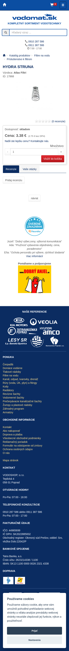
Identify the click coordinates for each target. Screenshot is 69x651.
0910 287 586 (36, 41)
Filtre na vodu (10, 375)
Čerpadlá (8, 364)
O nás (6, 452)
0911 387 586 (36, 45)
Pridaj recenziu (13, 180)
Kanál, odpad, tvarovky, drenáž (20, 379)
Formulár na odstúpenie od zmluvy (22, 445)
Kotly (5, 386)
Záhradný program (13, 408)
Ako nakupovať (11, 430)
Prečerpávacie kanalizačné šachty (22, 401)
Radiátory (8, 390)
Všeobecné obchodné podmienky (22, 438)
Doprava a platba (12, 434)
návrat (34, 198)
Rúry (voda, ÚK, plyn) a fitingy (20, 382)
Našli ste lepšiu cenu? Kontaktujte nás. (27, 141)
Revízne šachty (11, 393)
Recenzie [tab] (11, 169)
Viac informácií (34, 256)
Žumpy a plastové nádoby (17, 405)
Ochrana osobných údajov (18, 449)
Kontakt (7, 427)
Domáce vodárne (12, 368)
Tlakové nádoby (12, 371)
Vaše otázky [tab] (29, 169)
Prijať (35, 630)
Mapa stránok (10, 460)
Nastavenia (35, 640)
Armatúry (8, 412)
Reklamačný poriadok (15, 441)
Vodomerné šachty (13, 397)
